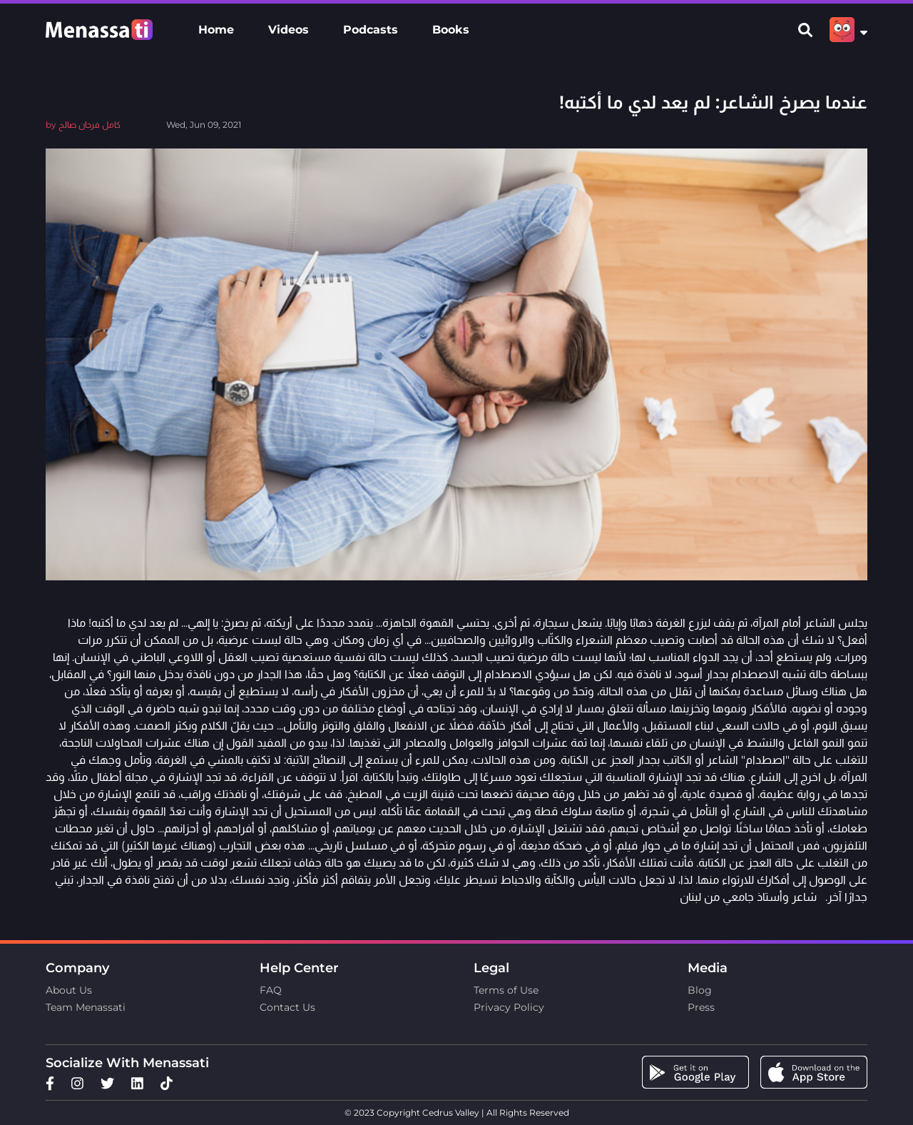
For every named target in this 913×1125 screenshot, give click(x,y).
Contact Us (287, 1007)
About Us (69, 990)
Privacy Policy (509, 1007)
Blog (700, 990)
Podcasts (370, 29)
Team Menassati (86, 1007)
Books (450, 29)
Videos (288, 29)
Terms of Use (506, 990)
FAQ (271, 990)
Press (701, 1007)
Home (216, 29)
